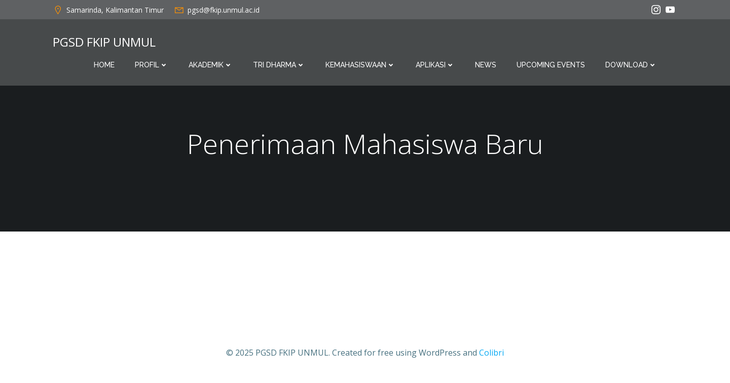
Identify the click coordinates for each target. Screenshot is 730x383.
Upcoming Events (551, 65)
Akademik (211, 65)
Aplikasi (435, 65)
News (485, 65)
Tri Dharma (279, 65)
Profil (151, 65)
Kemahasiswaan (360, 65)
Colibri (491, 352)
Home (104, 65)
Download (631, 65)
